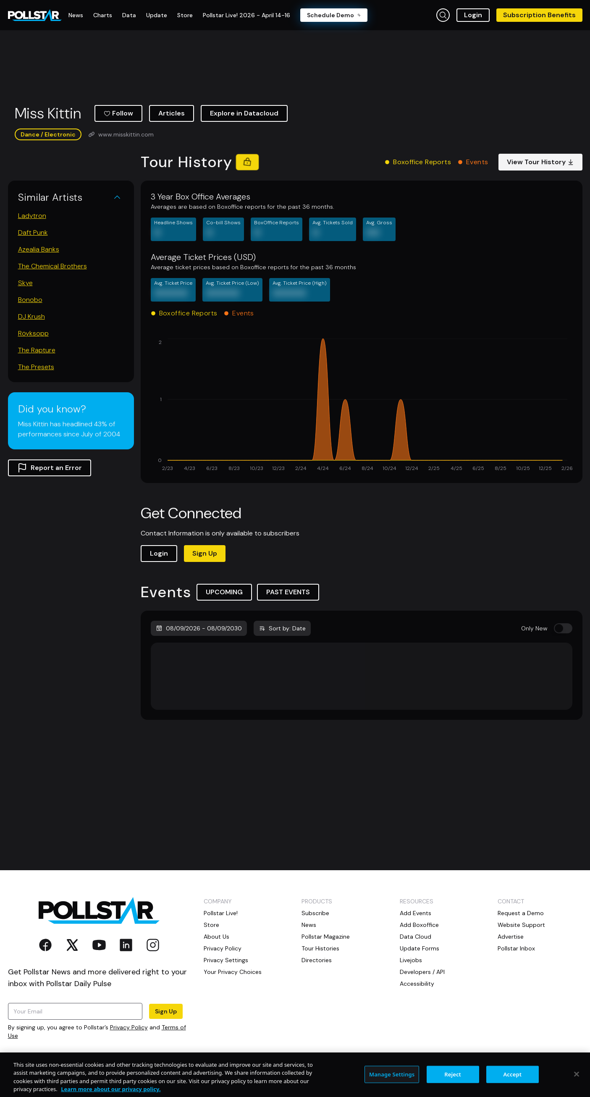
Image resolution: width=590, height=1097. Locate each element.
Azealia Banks (38, 249)
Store (211, 925)
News (309, 925)
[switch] (563, 628)
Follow (118, 113)
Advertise (511, 936)
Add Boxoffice (419, 925)
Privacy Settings (226, 960)
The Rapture (36, 350)
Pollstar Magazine (326, 936)
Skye (25, 282)
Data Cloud (415, 936)
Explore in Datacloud (244, 113)
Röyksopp (33, 333)
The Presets (36, 366)
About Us (216, 936)
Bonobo (30, 299)
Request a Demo (521, 913)
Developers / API (422, 972)
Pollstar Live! (221, 913)
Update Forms (419, 948)
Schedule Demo (334, 15)
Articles (171, 113)
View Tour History (540, 161)
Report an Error (49, 468)
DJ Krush (31, 316)
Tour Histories (320, 948)
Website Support (521, 925)
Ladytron (32, 215)
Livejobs (411, 960)
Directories (317, 960)
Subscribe (315, 913)
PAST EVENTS (288, 592)
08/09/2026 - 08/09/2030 (199, 628)
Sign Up (204, 553)
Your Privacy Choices (233, 972)
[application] (361, 406)
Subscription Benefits (539, 14)
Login (473, 14)
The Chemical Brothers (52, 266)
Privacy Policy (129, 1027)
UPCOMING (224, 592)
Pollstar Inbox (516, 948)
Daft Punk (33, 232)
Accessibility (417, 983)
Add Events (415, 913)
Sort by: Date (282, 628)
